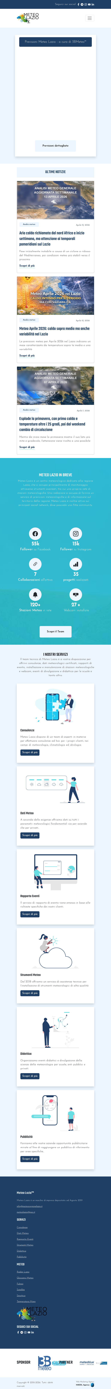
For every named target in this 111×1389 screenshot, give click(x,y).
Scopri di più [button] (30, 752)
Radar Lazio (23, 1272)
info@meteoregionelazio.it (29, 1206)
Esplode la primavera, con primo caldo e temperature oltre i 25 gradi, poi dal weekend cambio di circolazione (52, 424)
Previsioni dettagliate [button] (55, 146)
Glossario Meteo (25, 1278)
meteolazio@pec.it (26, 1212)
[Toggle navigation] (89, 18)
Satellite (21, 1289)
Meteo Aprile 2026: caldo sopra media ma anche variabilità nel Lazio (54, 331)
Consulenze (22, 1227)
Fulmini (20, 1284)
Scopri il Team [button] (55, 631)
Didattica (21, 1251)
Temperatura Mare (26, 1301)
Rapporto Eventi (25, 1239)
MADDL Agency (85, 1385)
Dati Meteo (23, 1233)
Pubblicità (21, 1257)
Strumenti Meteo (25, 1245)
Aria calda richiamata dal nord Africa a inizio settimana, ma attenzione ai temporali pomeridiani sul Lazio (51, 239)
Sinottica (21, 1295)
